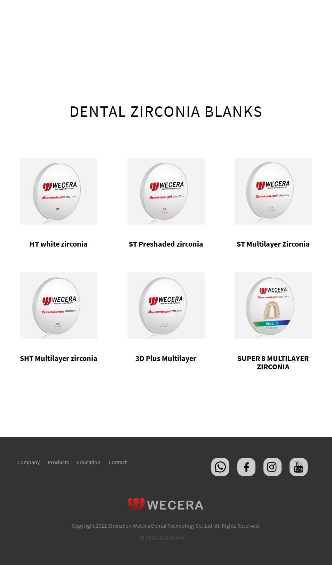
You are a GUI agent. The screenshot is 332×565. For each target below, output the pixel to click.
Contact (118, 462)
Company (28, 462)
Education (89, 462)
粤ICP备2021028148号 (162, 538)
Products (58, 462)
